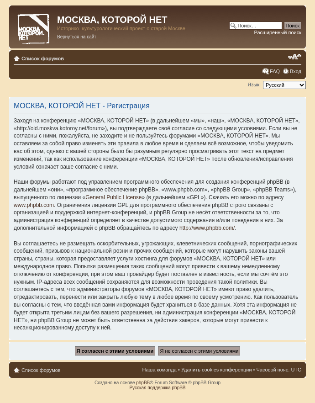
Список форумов (42, 58)
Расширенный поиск (277, 32)
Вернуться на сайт (76, 36)
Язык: (254, 84)
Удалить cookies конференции (216, 369)
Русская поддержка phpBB (157, 387)
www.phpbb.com (34, 205)
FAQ (275, 71)
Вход (295, 71)
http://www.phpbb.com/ (207, 228)
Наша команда (159, 369)
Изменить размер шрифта (294, 57)
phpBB (143, 382)
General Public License (113, 197)
